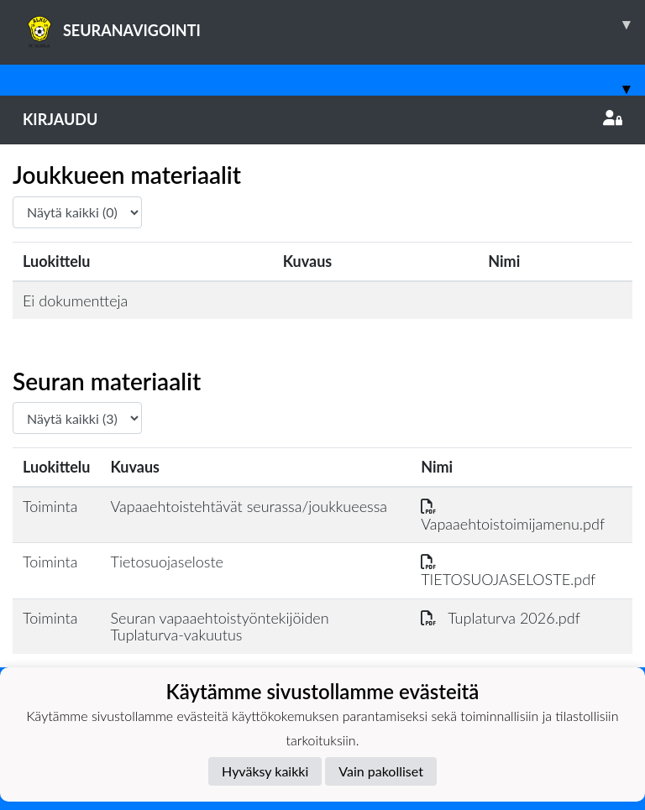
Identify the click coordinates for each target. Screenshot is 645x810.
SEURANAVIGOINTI (334, 24)
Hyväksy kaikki (265, 771)
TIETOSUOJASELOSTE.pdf (508, 570)
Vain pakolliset (380, 771)
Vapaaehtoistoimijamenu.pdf (513, 515)
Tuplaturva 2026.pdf (500, 618)
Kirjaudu (322, 119)
